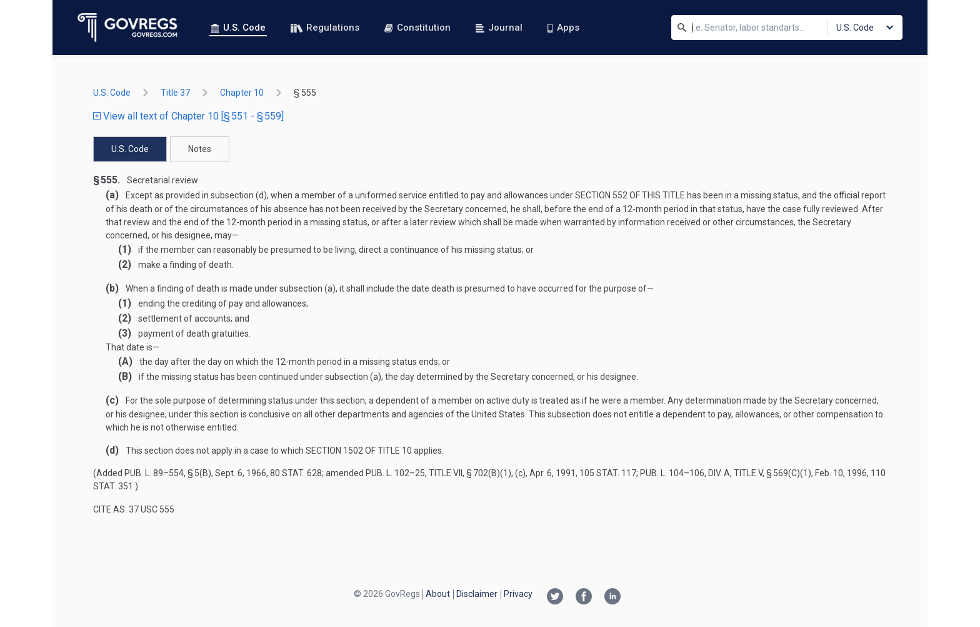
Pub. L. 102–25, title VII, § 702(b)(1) (438, 473)
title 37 (175, 93)
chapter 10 (242, 93)
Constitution (417, 27)
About (438, 594)
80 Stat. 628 (296, 473)
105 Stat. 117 (607, 473)
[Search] (682, 27)
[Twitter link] (555, 597)
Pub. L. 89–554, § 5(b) (167, 473)
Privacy (518, 594)
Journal (499, 27)
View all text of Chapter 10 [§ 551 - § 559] (188, 116)
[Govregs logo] (128, 27)
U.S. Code (238, 27)
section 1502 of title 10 (359, 451)
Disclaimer (477, 594)
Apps (563, 27)
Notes (199, 149)
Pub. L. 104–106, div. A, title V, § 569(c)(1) (725, 473)
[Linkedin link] (612, 597)
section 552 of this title (630, 195)
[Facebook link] (584, 597)
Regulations (325, 27)
